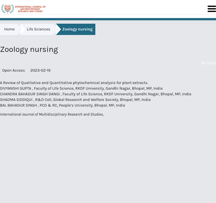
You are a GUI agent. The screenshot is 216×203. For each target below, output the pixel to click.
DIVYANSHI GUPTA (16, 88)
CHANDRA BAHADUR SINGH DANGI (30, 94)
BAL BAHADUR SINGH (19, 105)
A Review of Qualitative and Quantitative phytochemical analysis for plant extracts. (74, 82)
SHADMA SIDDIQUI (16, 99)
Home (9, 29)
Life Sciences (38, 29)
